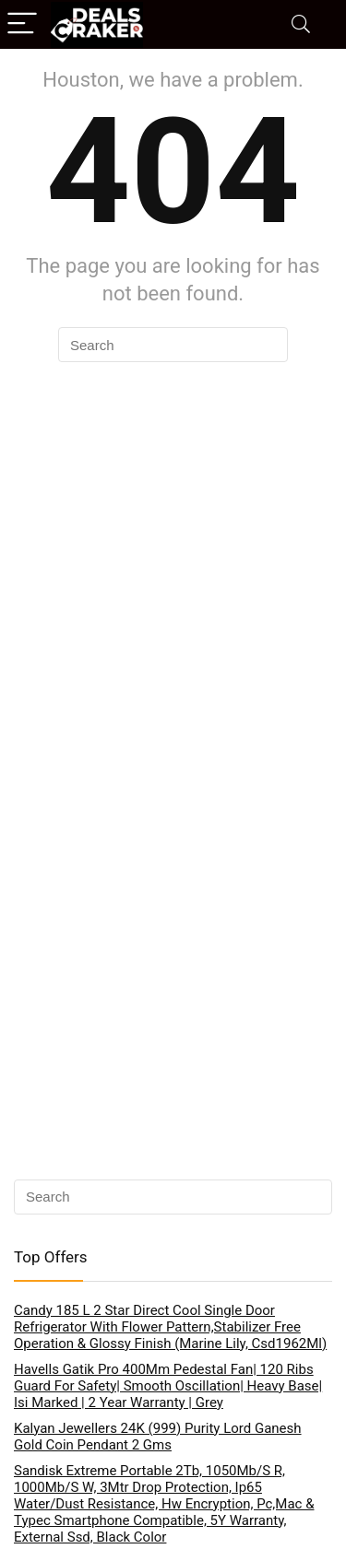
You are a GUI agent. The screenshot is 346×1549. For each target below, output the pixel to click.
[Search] (301, 24)
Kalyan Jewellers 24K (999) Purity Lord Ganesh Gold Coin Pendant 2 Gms (158, 1436)
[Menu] (22, 24)
